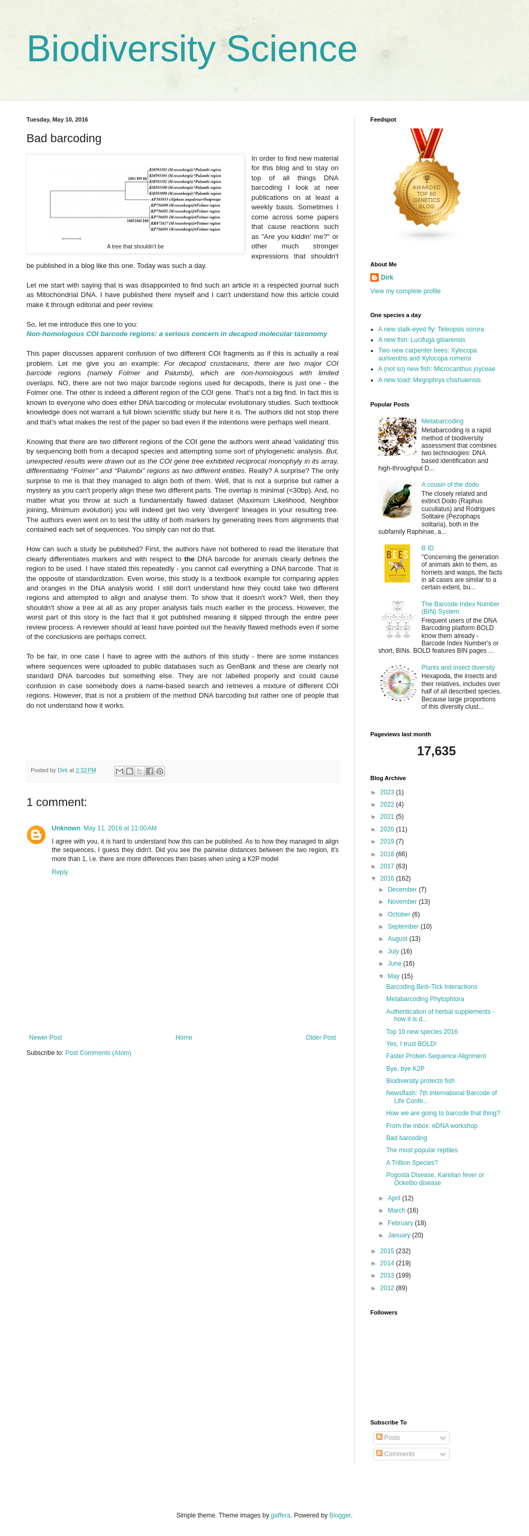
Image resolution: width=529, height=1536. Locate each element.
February (401, 1223)
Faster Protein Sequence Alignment (436, 1056)
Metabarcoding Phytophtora (425, 999)
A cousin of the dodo (450, 484)
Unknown (66, 828)
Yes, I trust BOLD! (411, 1044)
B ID (428, 548)
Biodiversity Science (192, 48)
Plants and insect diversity (458, 667)
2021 (388, 816)
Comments (395, 1454)
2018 (388, 854)
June (395, 963)
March (397, 1210)
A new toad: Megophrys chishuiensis (429, 380)
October (400, 914)
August (398, 938)
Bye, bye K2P (405, 1068)
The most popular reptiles (422, 1150)
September (404, 926)
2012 (388, 1288)
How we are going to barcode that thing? (443, 1113)
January (400, 1235)
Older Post (321, 1037)
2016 (388, 878)
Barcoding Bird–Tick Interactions (431, 987)
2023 (388, 792)
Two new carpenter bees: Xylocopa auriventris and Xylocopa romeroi (427, 354)
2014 (388, 1263)
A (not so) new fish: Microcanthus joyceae (436, 369)
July (394, 951)
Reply (60, 872)
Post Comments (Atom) (98, 1053)
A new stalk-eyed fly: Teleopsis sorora (431, 329)
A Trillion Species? (412, 1163)
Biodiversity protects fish (420, 1081)
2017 (388, 866)
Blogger (340, 1515)
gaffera (280, 1515)
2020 (388, 829)
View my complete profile (405, 291)
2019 (388, 841)
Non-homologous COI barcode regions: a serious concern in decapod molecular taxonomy (176, 334)
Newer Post (45, 1037)
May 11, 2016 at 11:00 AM (120, 828)
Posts (388, 1437)
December (403, 889)
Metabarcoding (442, 421)
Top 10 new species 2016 (422, 1031)
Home (184, 1037)
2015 (388, 1251)
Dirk (387, 277)
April (395, 1198)
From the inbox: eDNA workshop (432, 1126)
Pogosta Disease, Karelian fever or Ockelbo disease (435, 1178)
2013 (388, 1275)
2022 (388, 804)
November (403, 901)
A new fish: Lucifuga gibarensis (422, 340)
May (395, 976)
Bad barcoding (406, 1138)
